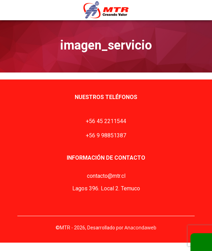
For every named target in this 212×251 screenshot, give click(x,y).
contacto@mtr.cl (106, 176)
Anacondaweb (140, 227)
